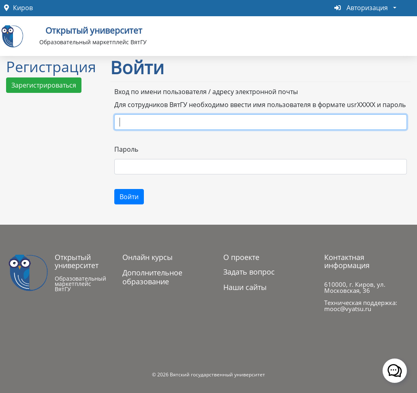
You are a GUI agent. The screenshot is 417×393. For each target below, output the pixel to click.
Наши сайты (245, 287)
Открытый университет (93, 29)
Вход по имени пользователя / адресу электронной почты (206, 91)
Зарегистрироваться (43, 85)
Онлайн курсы (147, 257)
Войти (129, 196)
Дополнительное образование (152, 277)
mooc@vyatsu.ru (347, 309)
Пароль (126, 149)
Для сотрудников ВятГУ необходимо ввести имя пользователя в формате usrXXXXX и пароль (260, 104)
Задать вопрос (249, 272)
